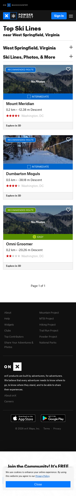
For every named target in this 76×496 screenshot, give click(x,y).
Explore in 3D (13, 125)
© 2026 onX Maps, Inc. (27, 428)
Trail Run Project (48, 330)
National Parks (47, 342)
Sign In (59, 16)
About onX (10, 395)
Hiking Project (47, 324)
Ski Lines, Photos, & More (38, 56)
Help (7, 318)
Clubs (7, 330)
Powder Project (48, 336)
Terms (46, 428)
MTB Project (46, 318)
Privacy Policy (42, 476)
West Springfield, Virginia (38, 47)
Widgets (9, 324)
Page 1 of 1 (38, 286)
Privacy (57, 428)
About (7, 312)
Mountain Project (49, 312)
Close (38, 484)
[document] (38, 478)
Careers (9, 401)
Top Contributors (14, 336)
